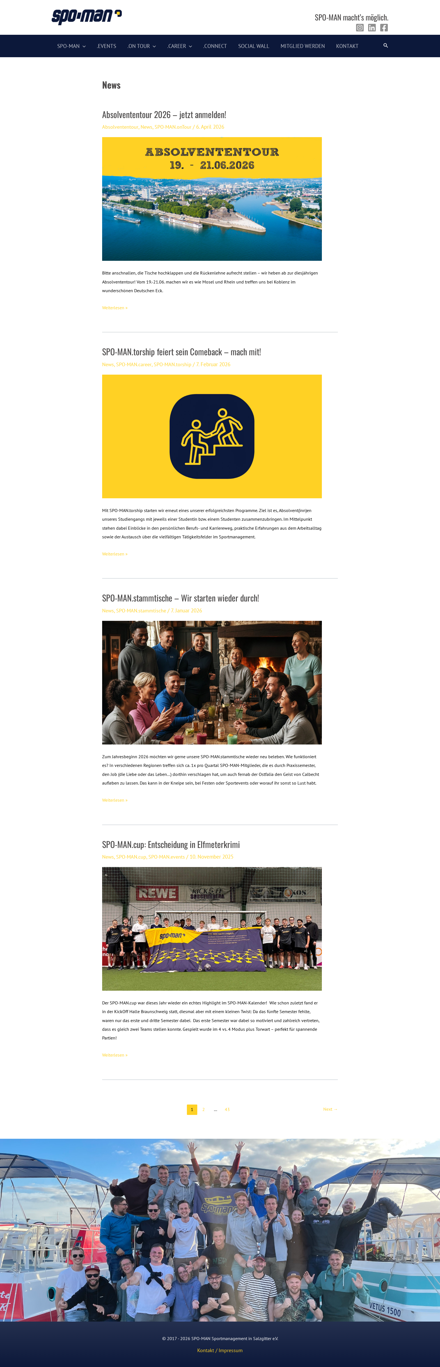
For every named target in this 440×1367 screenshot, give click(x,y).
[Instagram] (360, 27)
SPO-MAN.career (135, 365)
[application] (82, 46)
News (147, 127)
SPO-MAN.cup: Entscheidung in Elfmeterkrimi (173, 846)
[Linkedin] (372, 27)
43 (227, 1111)
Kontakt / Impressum (220, 1350)
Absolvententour (120, 127)
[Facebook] (384, 27)
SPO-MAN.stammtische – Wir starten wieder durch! (183, 599)
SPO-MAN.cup (133, 858)
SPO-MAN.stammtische (143, 611)
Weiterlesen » (115, 308)
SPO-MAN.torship (176, 365)
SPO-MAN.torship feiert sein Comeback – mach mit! (183, 352)
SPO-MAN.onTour (175, 127)
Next (330, 1111)
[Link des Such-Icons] (385, 46)
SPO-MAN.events (170, 858)
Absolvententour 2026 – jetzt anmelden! (166, 114)
